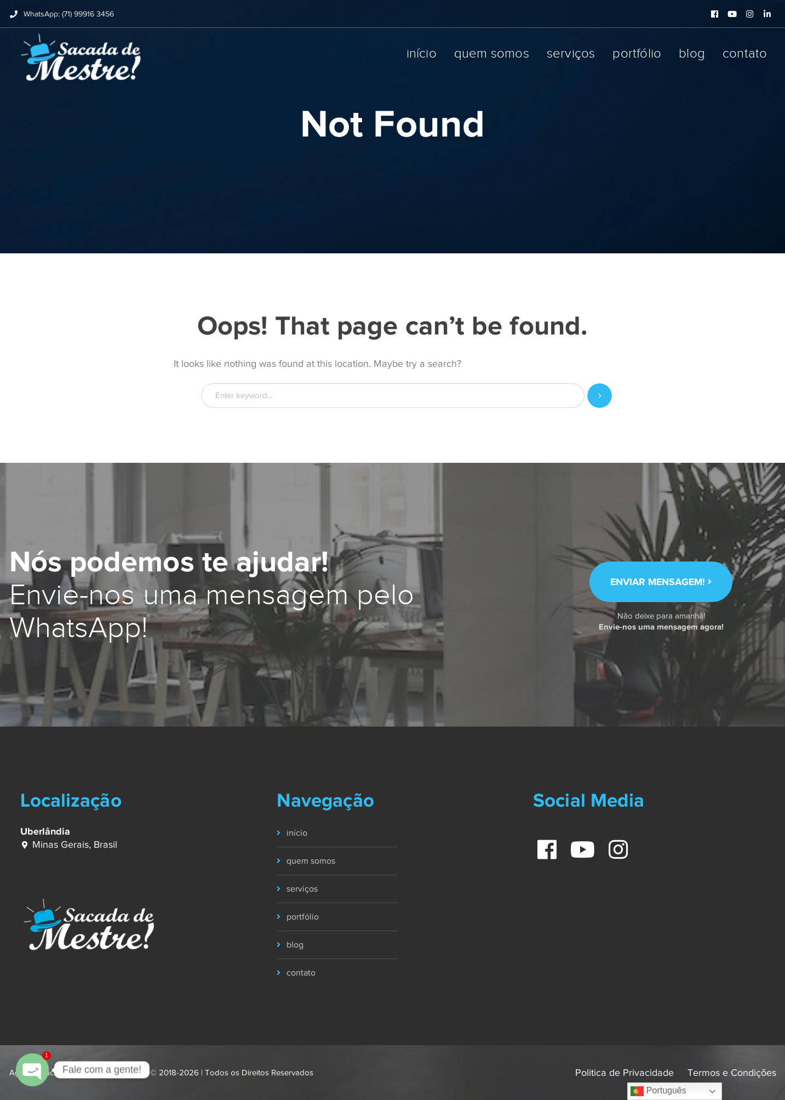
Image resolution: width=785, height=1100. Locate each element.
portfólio (303, 917)
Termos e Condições (731, 1072)
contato (301, 973)
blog (295, 945)
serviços (302, 889)
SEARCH (599, 395)
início (297, 833)
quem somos (311, 861)
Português (658, 1091)
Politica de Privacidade (624, 1072)
